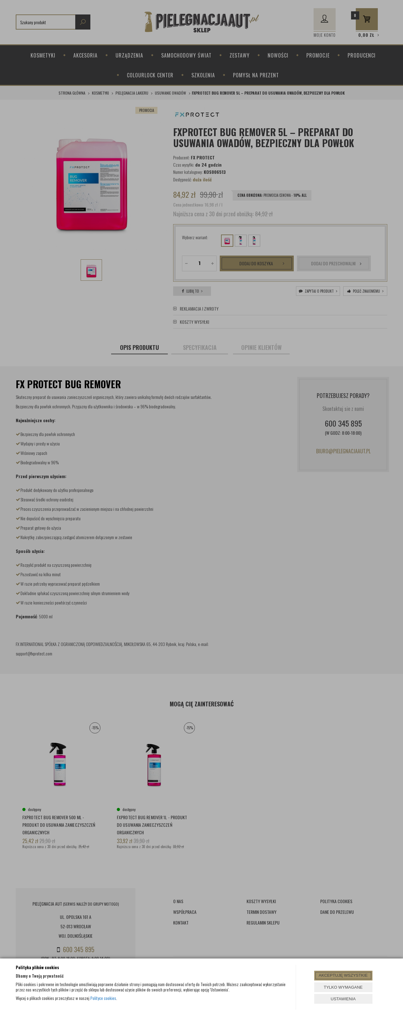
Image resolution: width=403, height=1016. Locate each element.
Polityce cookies (103, 998)
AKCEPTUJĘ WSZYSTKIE (343, 975)
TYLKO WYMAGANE (343, 987)
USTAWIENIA (343, 999)
